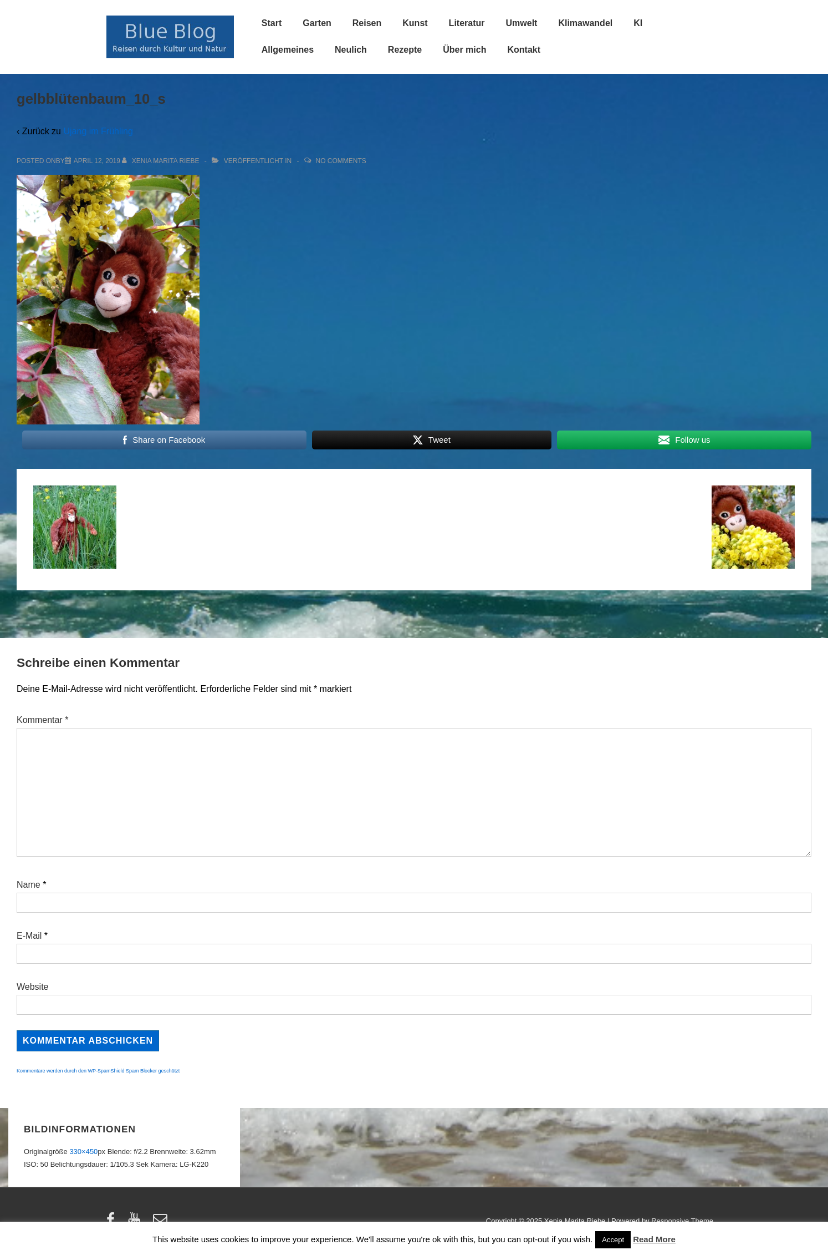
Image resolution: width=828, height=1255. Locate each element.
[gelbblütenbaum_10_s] (97, 161)
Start (272, 23)
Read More (654, 1239)
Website (33, 986)
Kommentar (42, 720)
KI (637, 23)
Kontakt (523, 49)
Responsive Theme (682, 1221)
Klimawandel (585, 23)
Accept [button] (613, 1240)
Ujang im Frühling (97, 131)
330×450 (83, 1151)
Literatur (467, 23)
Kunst (414, 23)
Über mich (464, 49)
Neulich (351, 49)
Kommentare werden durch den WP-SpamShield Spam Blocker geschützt (98, 1071)
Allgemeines (288, 49)
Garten (317, 23)
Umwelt (522, 23)
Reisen (366, 23)
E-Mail (29, 935)
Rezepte (405, 49)
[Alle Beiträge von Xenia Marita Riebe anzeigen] (161, 161)
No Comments (341, 161)
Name (28, 884)
